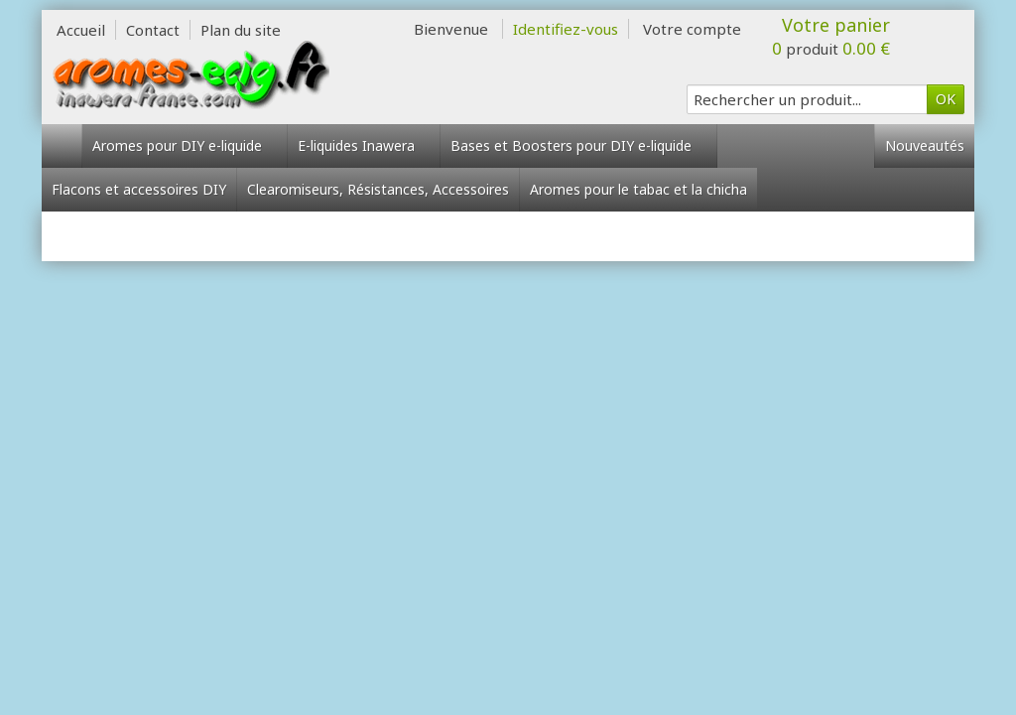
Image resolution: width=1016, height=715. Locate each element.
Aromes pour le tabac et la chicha (638, 189)
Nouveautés (924, 145)
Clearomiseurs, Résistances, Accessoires (378, 189)
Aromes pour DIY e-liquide (184, 145)
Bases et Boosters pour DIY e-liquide (578, 145)
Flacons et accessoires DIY (139, 189)
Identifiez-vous (565, 29)
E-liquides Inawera (364, 145)
